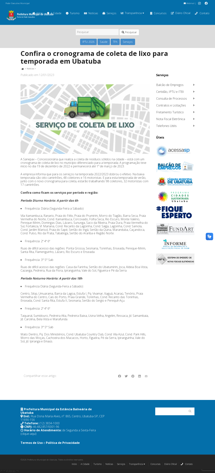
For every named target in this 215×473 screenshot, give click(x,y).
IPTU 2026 (88, 42)
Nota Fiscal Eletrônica (170, 119)
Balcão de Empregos (170, 85)
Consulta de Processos (171, 98)
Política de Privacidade (63, 443)
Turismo (73, 13)
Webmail (189, 3)
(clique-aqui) (28, 434)
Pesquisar (129, 32)
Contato (202, 13)
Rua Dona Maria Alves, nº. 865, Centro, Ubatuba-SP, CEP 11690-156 (63, 418)
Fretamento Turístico (170, 112)
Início (74, 464)
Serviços (109, 13)
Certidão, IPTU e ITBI (170, 92)
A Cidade (85, 464)
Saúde (104, 42)
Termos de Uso (32, 443)
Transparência (132, 13)
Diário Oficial (180, 13)
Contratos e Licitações (171, 105)
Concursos (158, 13)
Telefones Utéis (166, 126)
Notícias (91, 13)
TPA (115, 42)
